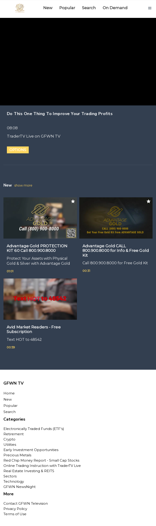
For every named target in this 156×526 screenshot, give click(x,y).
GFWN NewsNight (19, 487)
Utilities (9, 444)
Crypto (9, 439)
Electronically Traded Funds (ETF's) (33, 429)
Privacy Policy (15, 509)
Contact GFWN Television (25, 503)
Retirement (13, 434)
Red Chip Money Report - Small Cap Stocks (41, 460)
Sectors (10, 476)
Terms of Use (14, 514)
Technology (13, 481)
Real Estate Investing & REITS (28, 471)
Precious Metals (17, 455)
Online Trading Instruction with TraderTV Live (42, 465)
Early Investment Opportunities (30, 450)
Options (17, 150)
